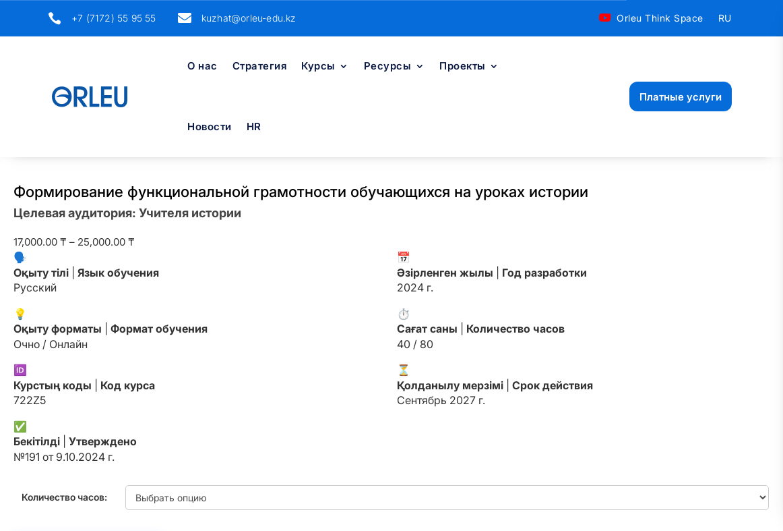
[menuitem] (725, 21)
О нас (202, 66)
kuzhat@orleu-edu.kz (248, 18)
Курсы (318, 66)
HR (254, 127)
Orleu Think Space (660, 18)
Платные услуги (680, 96)
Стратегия (259, 66)
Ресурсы (388, 66)
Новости (209, 127)
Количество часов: (64, 497)
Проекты (462, 66)
